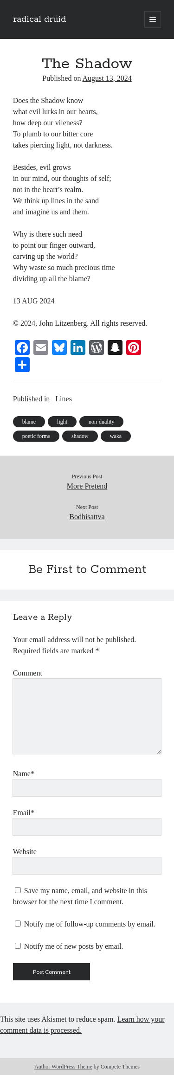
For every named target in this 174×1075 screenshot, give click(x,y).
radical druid (39, 19)
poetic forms (36, 436)
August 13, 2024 (107, 78)
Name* (23, 774)
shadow (80, 436)
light (62, 421)
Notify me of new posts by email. (73, 946)
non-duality (101, 421)
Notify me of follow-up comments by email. (89, 924)
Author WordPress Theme (63, 1066)
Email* (23, 813)
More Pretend (87, 486)
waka (116, 436)
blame (29, 421)
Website (25, 852)
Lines (63, 399)
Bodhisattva (86, 517)
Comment (27, 673)
